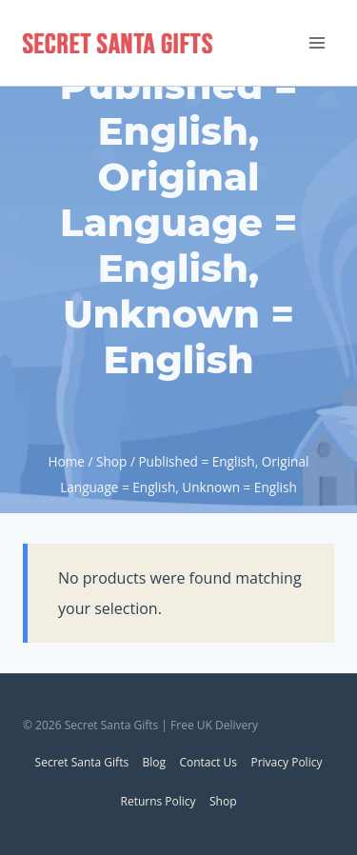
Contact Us (208, 762)
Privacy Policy (286, 762)
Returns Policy (157, 801)
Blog (155, 762)
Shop (223, 801)
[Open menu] (316, 42)
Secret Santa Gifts (82, 762)
